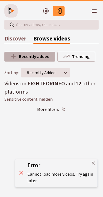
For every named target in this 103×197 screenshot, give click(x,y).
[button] (65, 72)
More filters (52, 109)
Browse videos (51, 39)
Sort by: (11, 73)
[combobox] (41, 72)
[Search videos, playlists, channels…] (51, 25)
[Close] (93, 163)
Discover (15, 39)
